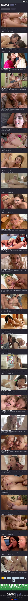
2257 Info (18, 595)
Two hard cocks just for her (5, 470)
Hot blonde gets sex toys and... (6, 490)
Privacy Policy (9, 595)
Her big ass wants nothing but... (6, 148)
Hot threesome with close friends (6, 410)
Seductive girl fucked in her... (5, 309)
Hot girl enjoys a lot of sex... (5, 128)
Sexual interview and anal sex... (6, 189)
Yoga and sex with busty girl (5, 370)
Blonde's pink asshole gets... (5, 28)
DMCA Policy (26, 595)
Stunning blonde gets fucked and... (6, 430)
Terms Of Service (13, 595)
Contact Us (16, 596)
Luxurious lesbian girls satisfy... (6, 68)
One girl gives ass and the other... (6, 48)
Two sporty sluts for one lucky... (6, 551)
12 (13, 580)
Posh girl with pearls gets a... (5, 571)
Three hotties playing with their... (6, 249)
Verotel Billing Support (3, 595)
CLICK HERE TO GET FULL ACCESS (14, 587)
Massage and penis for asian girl (6, 390)
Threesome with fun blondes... (6, 450)
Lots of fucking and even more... (6, 108)
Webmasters (12, 596)
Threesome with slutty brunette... (6, 209)
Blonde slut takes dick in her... (5, 229)
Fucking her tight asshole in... (5, 269)
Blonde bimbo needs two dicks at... (6, 289)
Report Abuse (22, 595)
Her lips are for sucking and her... (6, 88)
